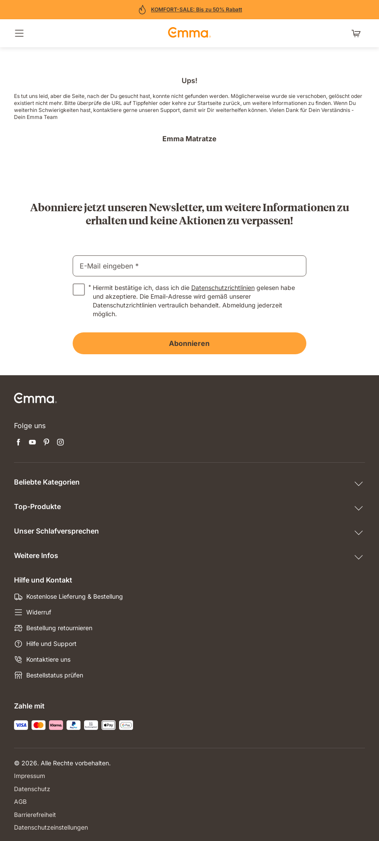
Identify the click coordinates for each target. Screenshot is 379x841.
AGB (20, 801)
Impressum (30, 775)
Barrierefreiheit (35, 813)
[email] (190, 265)
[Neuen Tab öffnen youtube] (32, 443)
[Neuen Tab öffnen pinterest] (46, 443)
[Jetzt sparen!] (189, 9)
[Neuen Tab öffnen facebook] (18, 443)
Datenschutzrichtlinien (223, 287)
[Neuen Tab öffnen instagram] (60, 443)
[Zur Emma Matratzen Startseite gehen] (189, 33)
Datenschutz (32, 788)
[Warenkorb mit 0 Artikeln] (358, 33)
